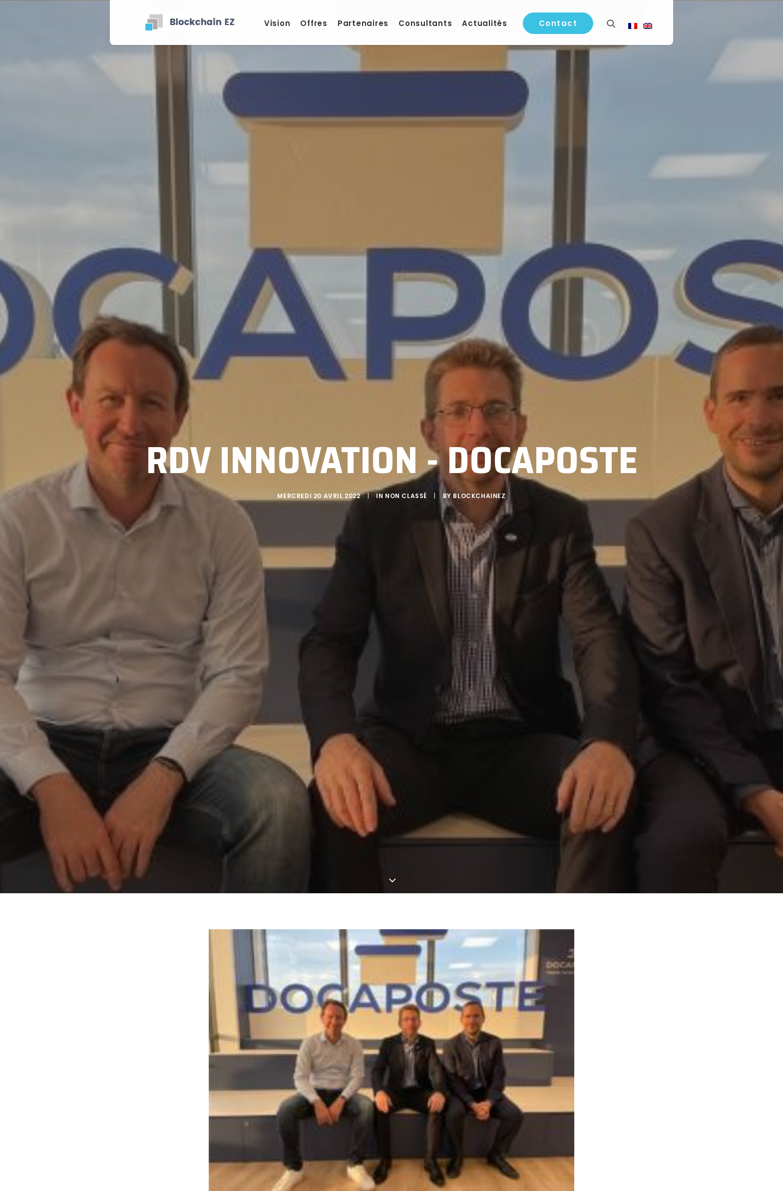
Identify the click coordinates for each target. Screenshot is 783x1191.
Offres (320, 25)
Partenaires (369, 25)
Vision (283, 25)
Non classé (406, 493)
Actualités (491, 25)
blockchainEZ (479, 493)
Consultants (431, 25)
